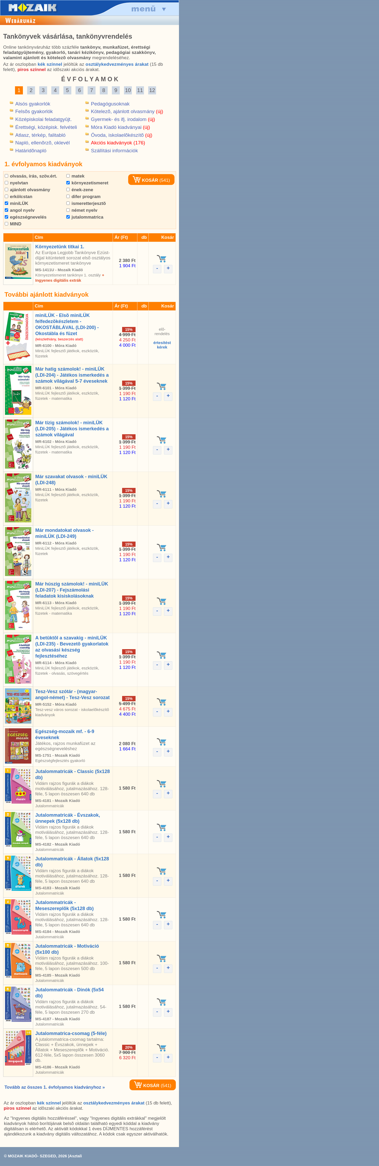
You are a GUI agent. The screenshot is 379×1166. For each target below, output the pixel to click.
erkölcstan (18, 196)
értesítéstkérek (162, 344)
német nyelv (81, 210)
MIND (13, 223)
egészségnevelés (26, 217)
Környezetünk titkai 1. (59, 246)
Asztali (75, 1156)
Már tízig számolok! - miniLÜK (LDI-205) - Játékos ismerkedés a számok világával (72, 428)
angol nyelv (19, 210)
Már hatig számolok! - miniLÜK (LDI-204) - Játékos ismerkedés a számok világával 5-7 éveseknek (72, 375)
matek (75, 176)
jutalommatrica (84, 217)
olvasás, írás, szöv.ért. (31, 176)
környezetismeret (87, 182)
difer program (83, 196)
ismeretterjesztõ (86, 203)
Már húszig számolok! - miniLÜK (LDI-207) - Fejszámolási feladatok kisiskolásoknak (71, 590)
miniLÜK (16, 203)
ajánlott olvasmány (27, 189)
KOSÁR (145, 180)
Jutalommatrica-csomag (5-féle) (71, 1033)
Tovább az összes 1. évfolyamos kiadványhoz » (54, 1087)
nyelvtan (16, 182)
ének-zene (79, 189)
